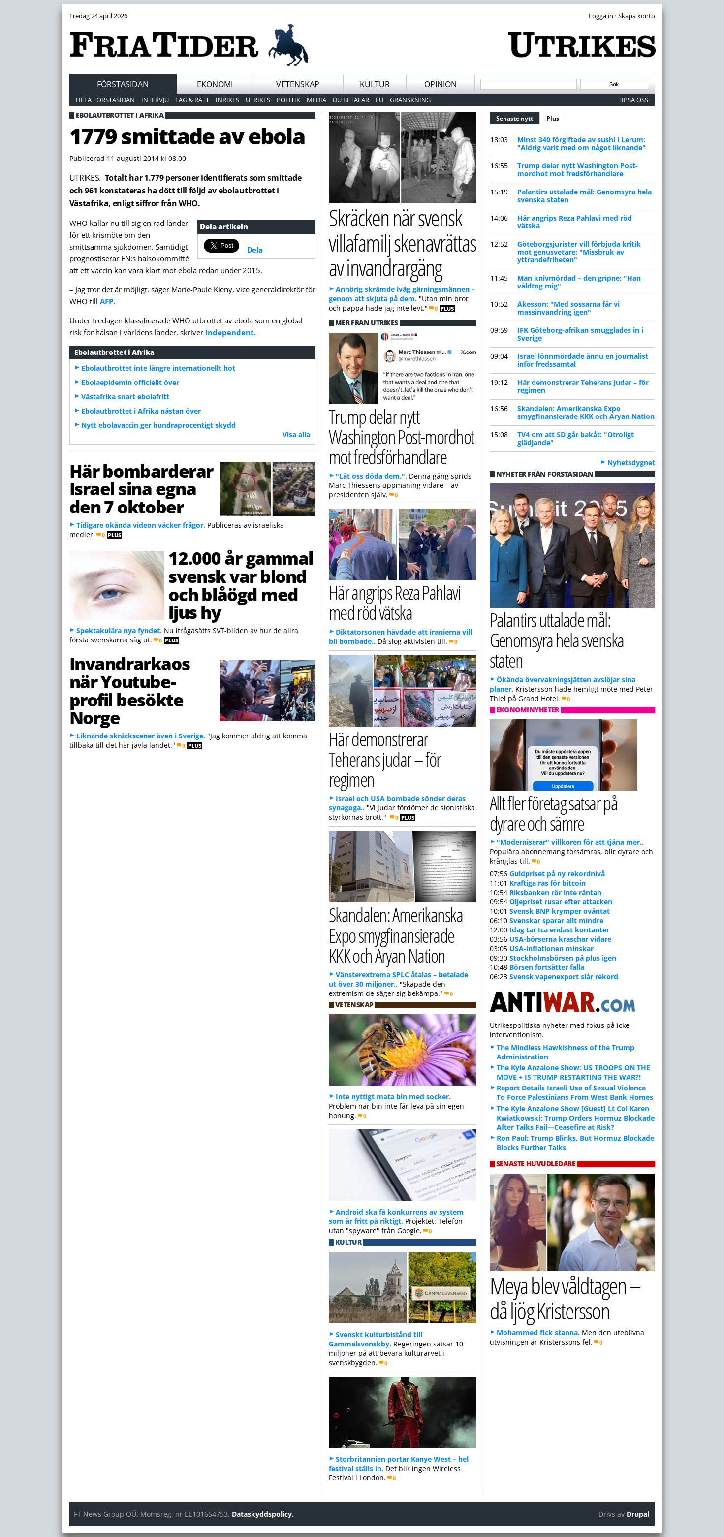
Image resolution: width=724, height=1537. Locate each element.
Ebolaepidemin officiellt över (130, 382)
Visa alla (296, 434)
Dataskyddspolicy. (263, 1514)
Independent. (230, 332)
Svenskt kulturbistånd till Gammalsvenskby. (375, 1339)
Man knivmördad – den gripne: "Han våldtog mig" (579, 281)
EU (379, 100)
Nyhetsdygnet (631, 462)
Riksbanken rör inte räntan (555, 892)
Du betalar (351, 100)
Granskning (410, 100)
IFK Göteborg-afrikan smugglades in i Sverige (580, 334)
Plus (552, 118)
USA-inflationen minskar (551, 948)
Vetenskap (297, 84)
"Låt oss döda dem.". (371, 475)
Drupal (638, 1514)
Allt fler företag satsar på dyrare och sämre (554, 813)
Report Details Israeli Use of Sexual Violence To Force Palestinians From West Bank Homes (575, 1092)
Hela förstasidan (105, 100)
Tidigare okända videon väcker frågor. (140, 525)
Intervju (155, 100)
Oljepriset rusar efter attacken (560, 901)
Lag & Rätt (192, 100)
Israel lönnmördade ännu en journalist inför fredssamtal (582, 360)
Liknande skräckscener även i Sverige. (140, 735)
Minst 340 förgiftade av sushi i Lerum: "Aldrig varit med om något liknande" (581, 143)
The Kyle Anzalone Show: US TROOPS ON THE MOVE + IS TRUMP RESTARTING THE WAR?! (573, 1072)
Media (316, 100)
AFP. (107, 301)
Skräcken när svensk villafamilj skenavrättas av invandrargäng (402, 242)
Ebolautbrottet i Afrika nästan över (141, 411)
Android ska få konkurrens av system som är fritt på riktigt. (396, 1216)
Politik (288, 100)
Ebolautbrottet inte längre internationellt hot (158, 368)
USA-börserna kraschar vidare (560, 939)
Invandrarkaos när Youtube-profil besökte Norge (129, 690)
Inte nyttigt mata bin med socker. (393, 1096)
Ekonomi (215, 84)
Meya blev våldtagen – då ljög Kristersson (565, 1297)
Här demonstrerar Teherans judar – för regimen (583, 386)
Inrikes (227, 100)
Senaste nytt (518, 117)
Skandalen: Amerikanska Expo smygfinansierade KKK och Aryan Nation (586, 412)
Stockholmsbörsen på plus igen (562, 957)
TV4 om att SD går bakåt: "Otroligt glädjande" (575, 438)
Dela (255, 250)
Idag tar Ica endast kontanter (559, 929)
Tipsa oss (633, 100)
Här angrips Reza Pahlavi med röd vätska (574, 221)
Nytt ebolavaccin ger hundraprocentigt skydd (158, 425)
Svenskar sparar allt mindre (556, 920)
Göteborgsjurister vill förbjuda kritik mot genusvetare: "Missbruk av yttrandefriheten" (579, 251)
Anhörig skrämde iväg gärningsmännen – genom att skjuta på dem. (402, 294)
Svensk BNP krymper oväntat (559, 911)
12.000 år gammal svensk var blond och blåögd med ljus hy (240, 585)
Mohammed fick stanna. (538, 1332)
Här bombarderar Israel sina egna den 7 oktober (141, 489)
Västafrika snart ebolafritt (125, 396)
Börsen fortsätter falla (546, 967)
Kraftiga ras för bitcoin (547, 883)
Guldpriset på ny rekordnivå (557, 873)
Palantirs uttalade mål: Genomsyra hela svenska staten (584, 195)
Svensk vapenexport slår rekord (563, 976)
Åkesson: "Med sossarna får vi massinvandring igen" (568, 308)
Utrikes (258, 100)
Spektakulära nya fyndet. (119, 630)
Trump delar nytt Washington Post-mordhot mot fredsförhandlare (577, 169)
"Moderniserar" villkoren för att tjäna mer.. (570, 842)
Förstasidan (123, 84)
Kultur (375, 84)
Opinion (440, 84)
